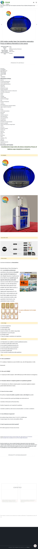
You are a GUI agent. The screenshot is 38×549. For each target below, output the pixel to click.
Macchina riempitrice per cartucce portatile (8, 443)
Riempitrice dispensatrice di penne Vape (23, 443)
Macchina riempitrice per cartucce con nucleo (19, 446)
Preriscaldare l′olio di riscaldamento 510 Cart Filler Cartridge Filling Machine (14, 437)
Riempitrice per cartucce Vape (7, 447)
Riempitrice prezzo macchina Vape (24, 444)
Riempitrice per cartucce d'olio (12, 444)
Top (35, 545)
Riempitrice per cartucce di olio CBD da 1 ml (21, 447)
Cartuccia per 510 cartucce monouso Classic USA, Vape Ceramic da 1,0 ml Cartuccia (17, 436)
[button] (33, 2)
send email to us (19, 57)
